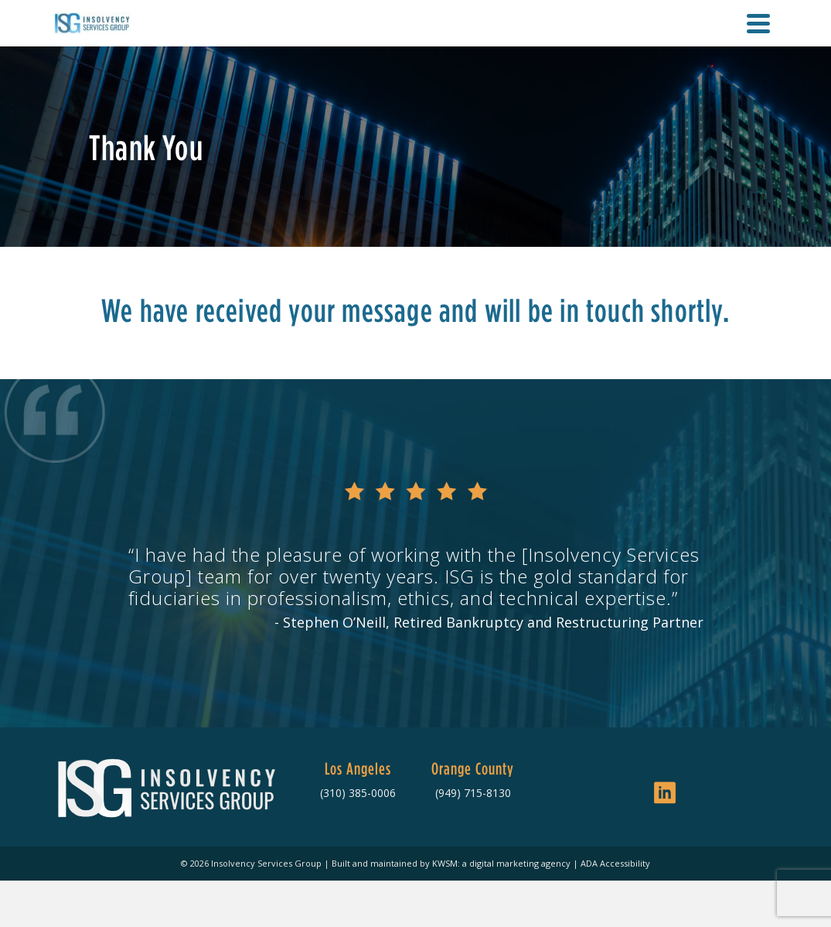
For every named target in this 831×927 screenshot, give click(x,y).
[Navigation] (758, 23)
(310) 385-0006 (358, 792)
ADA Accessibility (615, 863)
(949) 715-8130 (473, 792)
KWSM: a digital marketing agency (501, 863)
